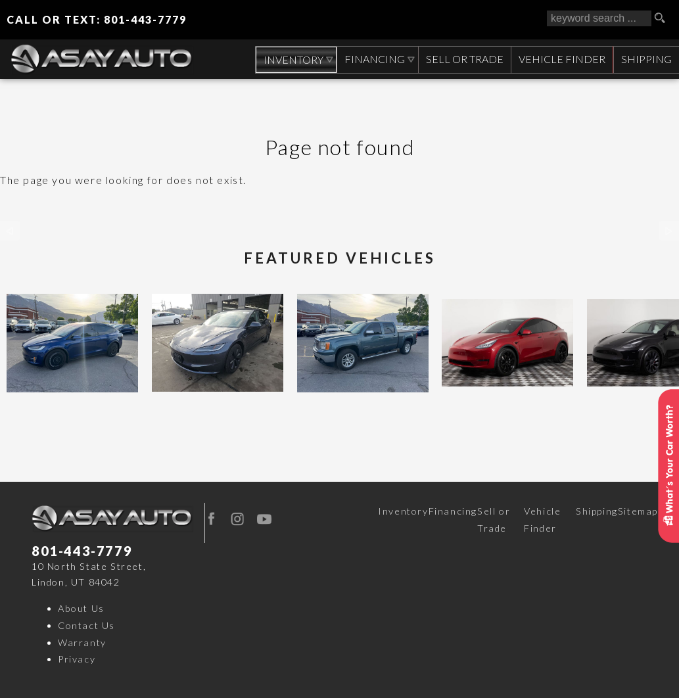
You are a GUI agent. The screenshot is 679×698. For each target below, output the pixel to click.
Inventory (403, 511)
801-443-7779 (82, 551)
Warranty (82, 642)
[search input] (599, 18)
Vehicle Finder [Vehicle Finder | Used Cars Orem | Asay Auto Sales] (560, 59)
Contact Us (86, 625)
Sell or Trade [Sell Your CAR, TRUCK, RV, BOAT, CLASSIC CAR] (463, 59)
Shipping (645, 59)
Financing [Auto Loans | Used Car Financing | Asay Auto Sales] (372, 59)
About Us (81, 608)
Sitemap (638, 511)
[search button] (664, 18)
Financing (453, 511)
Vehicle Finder (542, 519)
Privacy (76, 658)
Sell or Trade (493, 519)
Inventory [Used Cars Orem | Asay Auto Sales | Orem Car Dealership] (290, 59)
